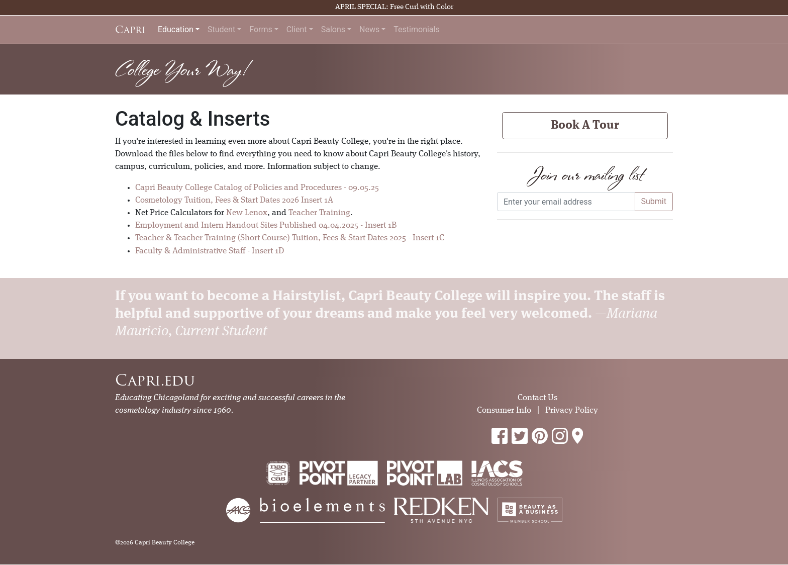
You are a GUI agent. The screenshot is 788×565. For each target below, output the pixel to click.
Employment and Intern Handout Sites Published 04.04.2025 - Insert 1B (266, 225)
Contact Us (537, 398)
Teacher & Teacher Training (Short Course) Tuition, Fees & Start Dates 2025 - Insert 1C (289, 238)
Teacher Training (319, 213)
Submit (653, 201)
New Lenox (246, 213)
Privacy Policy (571, 410)
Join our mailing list (585, 174)
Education (175, 29)
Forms (260, 29)
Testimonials (416, 29)
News (369, 29)
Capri (130, 30)
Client (296, 29)
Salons (333, 29)
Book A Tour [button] (585, 126)
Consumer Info (504, 410)
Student (221, 29)
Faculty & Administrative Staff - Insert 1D (209, 251)
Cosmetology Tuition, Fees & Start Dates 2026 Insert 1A (234, 200)
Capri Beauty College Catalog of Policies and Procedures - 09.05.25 (257, 187)
